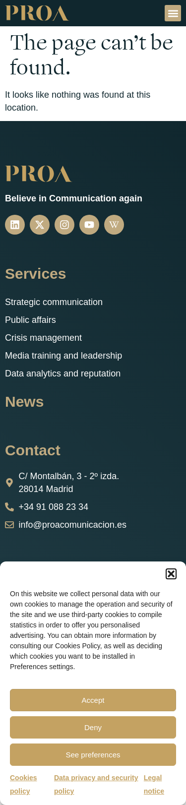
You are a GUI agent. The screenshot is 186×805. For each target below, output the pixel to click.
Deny (93, 727)
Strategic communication (54, 302)
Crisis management (43, 338)
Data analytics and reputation (63, 373)
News (24, 401)
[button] (171, 574)
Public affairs (30, 320)
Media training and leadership (63, 356)
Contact (33, 450)
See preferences (92, 754)
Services (35, 273)
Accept (93, 700)
